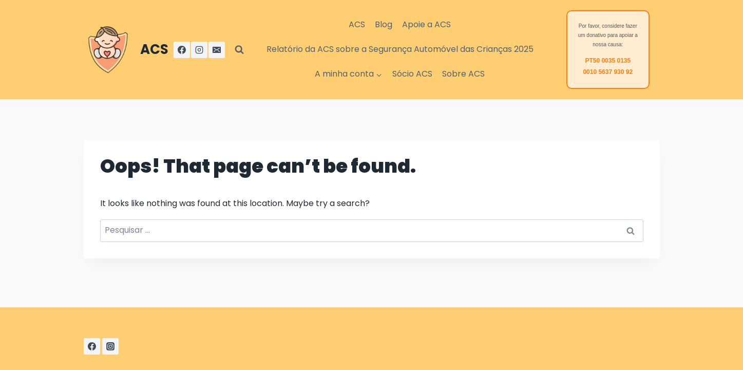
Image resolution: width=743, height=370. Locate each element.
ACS (357, 24)
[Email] (216, 50)
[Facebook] (182, 50)
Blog (383, 24)
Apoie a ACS (426, 24)
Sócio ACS (412, 74)
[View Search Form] (239, 50)
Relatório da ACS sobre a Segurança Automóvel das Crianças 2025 (400, 49)
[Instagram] (199, 50)
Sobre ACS (463, 74)
